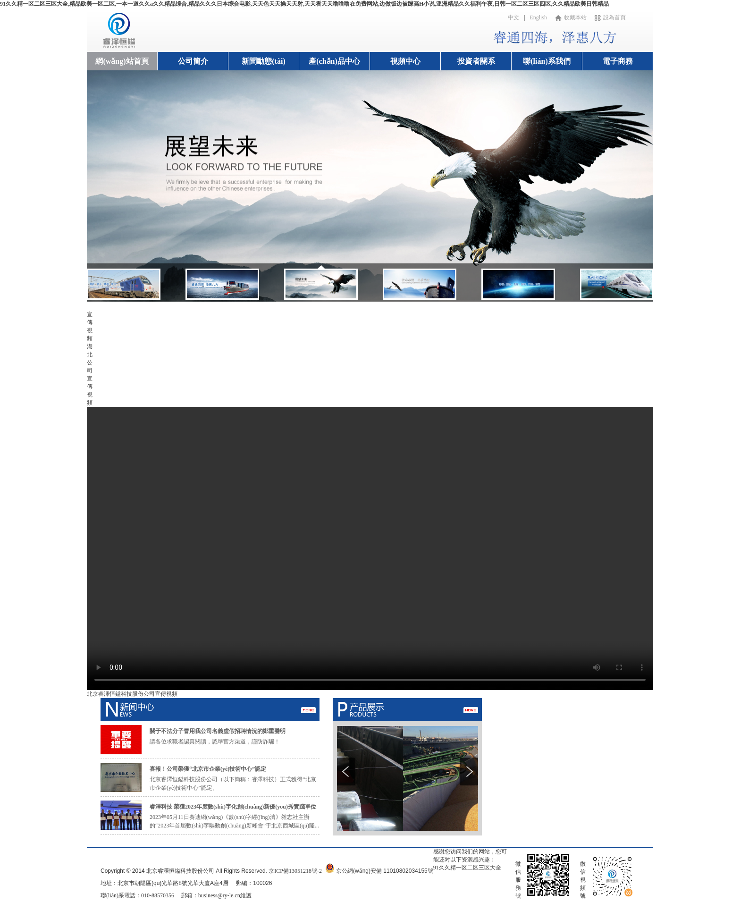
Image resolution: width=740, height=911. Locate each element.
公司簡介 (193, 61)
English (538, 17)
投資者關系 (476, 61)
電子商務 (618, 61)
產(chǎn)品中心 (334, 61)
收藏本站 (571, 17)
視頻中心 (405, 61)
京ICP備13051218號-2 (295, 871)
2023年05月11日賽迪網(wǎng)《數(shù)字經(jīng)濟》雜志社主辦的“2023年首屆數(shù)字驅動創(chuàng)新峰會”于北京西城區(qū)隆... (234, 816)
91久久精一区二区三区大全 (467, 867)
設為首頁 (610, 17)
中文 (513, 17)
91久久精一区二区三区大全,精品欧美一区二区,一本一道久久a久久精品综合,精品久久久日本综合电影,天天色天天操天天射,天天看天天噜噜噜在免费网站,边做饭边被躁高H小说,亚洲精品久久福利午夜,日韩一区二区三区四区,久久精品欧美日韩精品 (304, 3)
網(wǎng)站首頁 (121, 61)
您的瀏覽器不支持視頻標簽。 (370, 548)
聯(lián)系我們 (546, 61)
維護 (246, 895)
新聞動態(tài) (263, 61)
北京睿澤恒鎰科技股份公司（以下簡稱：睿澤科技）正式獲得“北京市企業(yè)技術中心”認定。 (233, 778)
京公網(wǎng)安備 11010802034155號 (384, 871)
